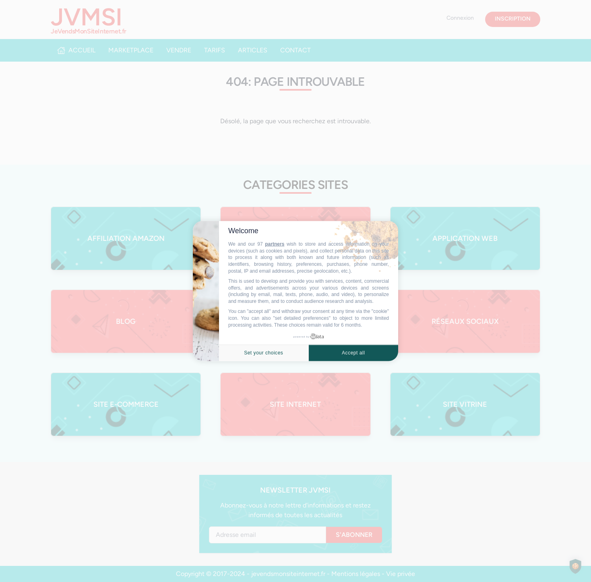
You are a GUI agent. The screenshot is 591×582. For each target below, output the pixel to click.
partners (274, 244)
